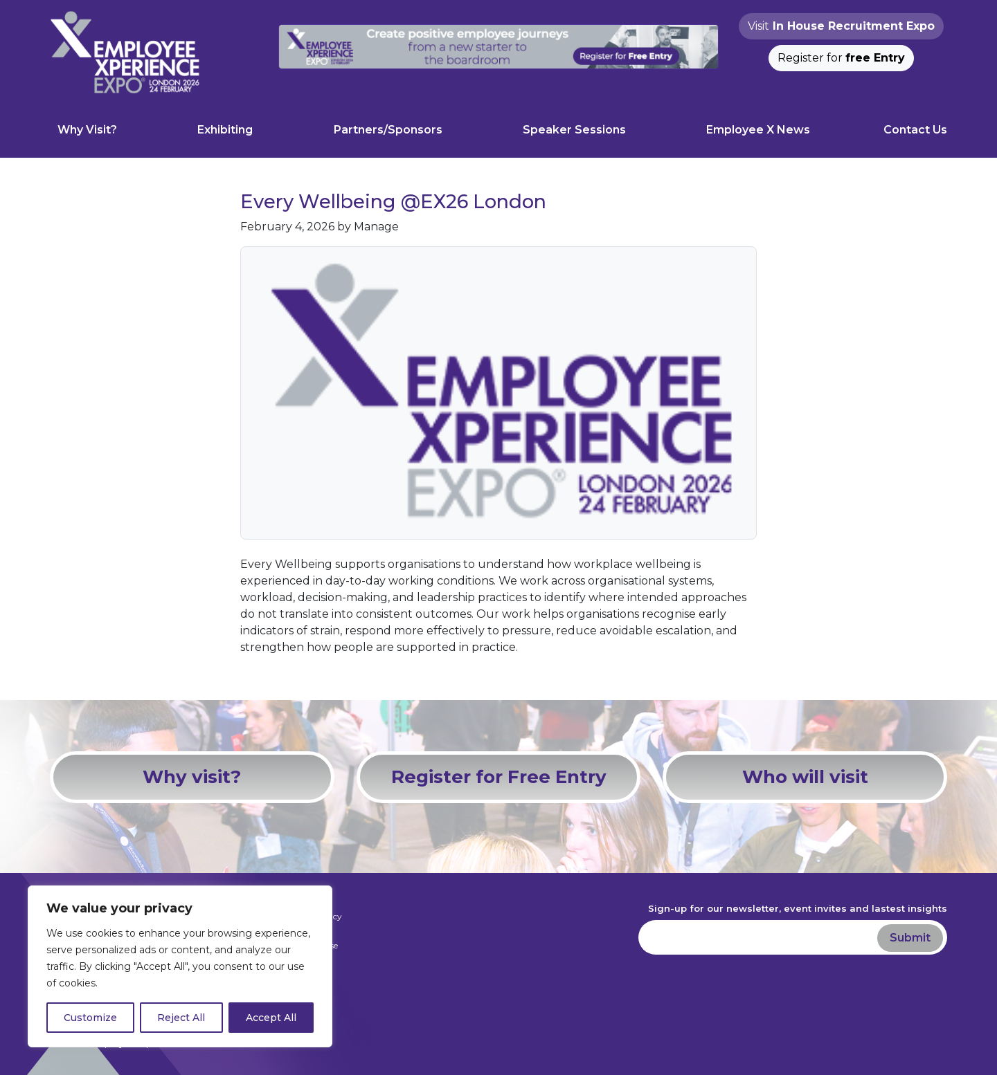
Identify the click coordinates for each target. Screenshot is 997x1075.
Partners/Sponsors (388, 129)
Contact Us (915, 129)
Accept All (271, 1017)
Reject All (181, 1017)
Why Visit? (87, 129)
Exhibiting (225, 129)
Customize (90, 1017)
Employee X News (758, 129)
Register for (841, 57)
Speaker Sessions (574, 129)
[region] (180, 966)
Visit (841, 26)
